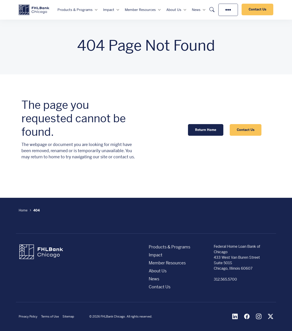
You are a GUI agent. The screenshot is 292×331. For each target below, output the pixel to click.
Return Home (205, 130)
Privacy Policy (28, 316)
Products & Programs (75, 10)
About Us (173, 10)
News (196, 10)
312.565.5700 (225, 279)
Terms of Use (50, 316)
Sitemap (68, 316)
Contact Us (257, 9)
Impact (108, 10)
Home (23, 210)
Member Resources (140, 10)
